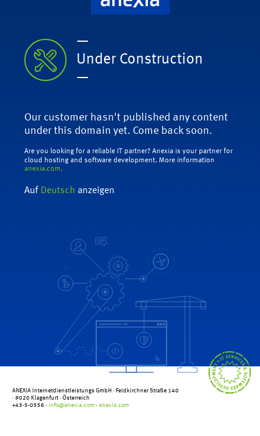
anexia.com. (43, 169)
